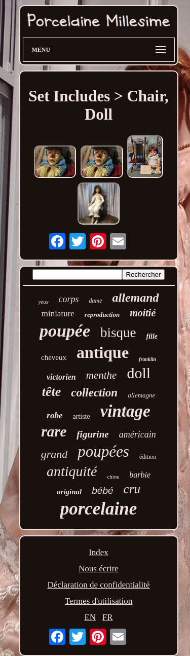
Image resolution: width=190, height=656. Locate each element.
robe (54, 415)
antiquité (72, 471)
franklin (147, 359)
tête (51, 391)
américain (137, 434)
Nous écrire (99, 568)
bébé (102, 490)
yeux (43, 302)
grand (54, 454)
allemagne (141, 395)
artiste (81, 416)
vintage (125, 411)
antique (103, 352)
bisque (118, 332)
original (69, 492)
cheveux (53, 357)
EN (90, 617)
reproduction (102, 314)
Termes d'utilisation (99, 601)
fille (152, 336)
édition (147, 456)
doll (138, 373)
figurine (92, 434)
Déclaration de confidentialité (98, 585)
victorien (61, 377)
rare (53, 431)
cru (132, 489)
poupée (65, 330)
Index (98, 552)
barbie (139, 474)
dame (95, 300)
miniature (58, 313)
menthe (101, 375)
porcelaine (98, 509)
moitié (143, 312)
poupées (103, 451)
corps (69, 299)
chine (113, 476)
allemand (135, 297)
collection (94, 392)
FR (107, 617)
